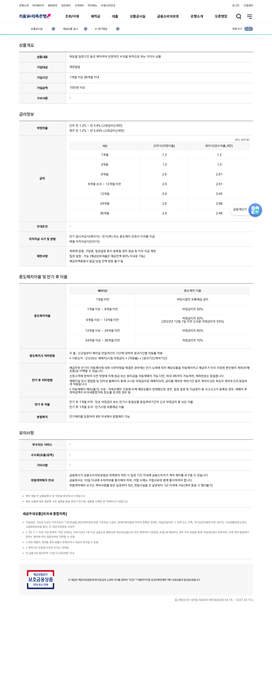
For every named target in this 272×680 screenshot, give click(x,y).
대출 (115, 16)
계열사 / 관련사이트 (217, 666)
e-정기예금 (101, 29)
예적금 (95, 16)
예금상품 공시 (70, 29)
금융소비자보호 (168, 16)
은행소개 (23, 5)
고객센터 (79, 5)
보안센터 (66, 5)
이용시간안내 (108, 5)
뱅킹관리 (52, 5)
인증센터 (248, 5)
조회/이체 (72, 16)
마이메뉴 (92, 5)
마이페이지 (38, 5)
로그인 (235, 5)
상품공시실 (137, 16)
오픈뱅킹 (221, 16)
